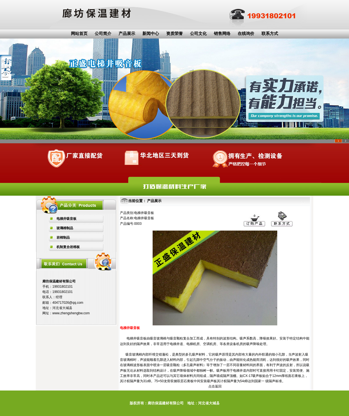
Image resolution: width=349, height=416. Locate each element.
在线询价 (246, 33)
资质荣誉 (174, 33)
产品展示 (127, 33)
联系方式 (269, 33)
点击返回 (215, 386)
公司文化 (198, 33)
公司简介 (103, 33)
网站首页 (79, 33)
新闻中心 (150, 33)
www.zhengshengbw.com (71, 313)
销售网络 (222, 33)
